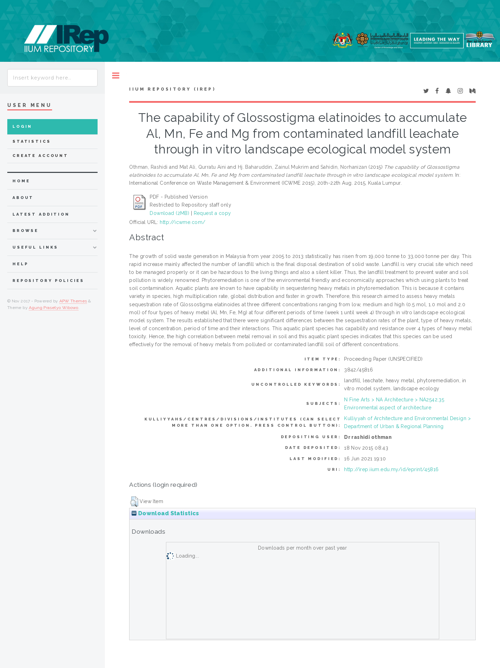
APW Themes (73, 301)
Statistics (31, 141)
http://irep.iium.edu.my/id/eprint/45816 (391, 469)
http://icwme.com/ (182, 222)
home (21, 181)
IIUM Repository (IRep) (172, 89)
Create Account (40, 155)
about (23, 197)
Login (22, 126)
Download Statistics (165, 513)
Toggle (116, 75)
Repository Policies (48, 280)
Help (20, 264)
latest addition (41, 214)
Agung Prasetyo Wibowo (53, 307)
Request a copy (212, 213)
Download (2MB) (169, 213)
